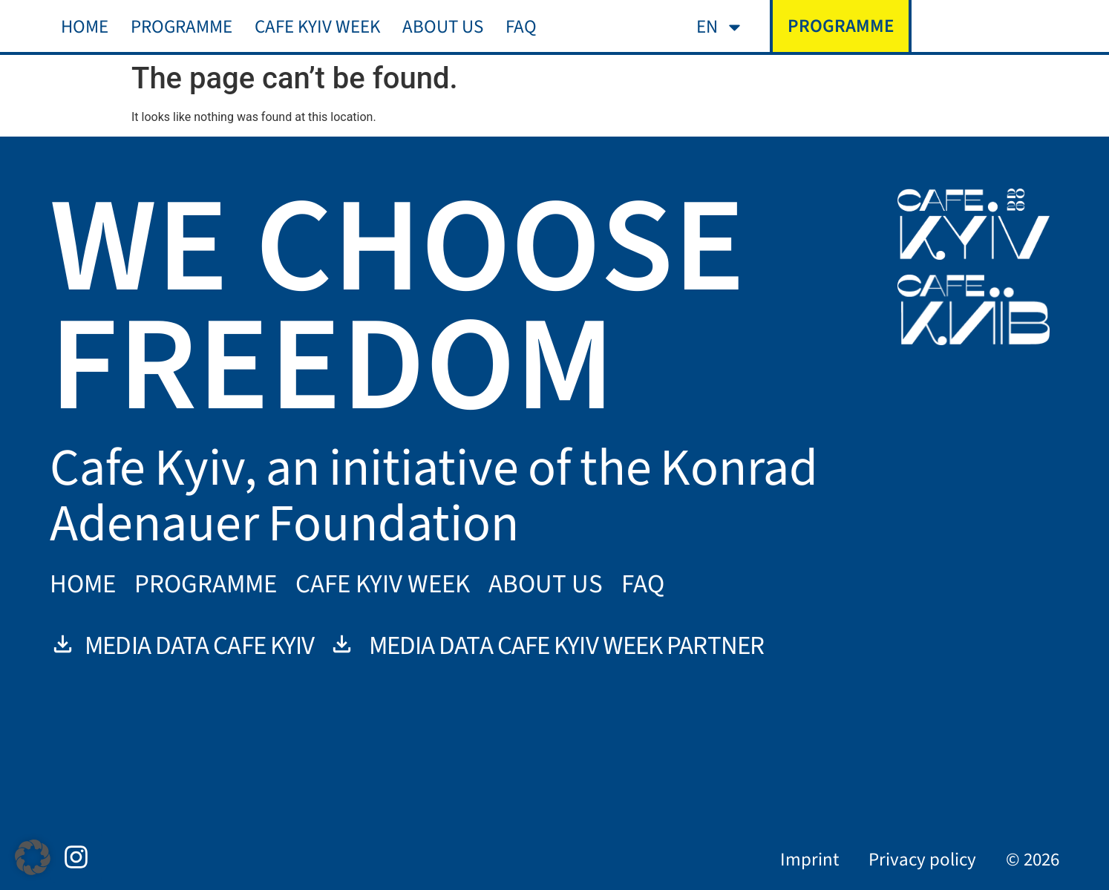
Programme (181, 26)
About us (442, 26)
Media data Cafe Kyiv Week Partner (546, 645)
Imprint (809, 859)
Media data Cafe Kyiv (182, 645)
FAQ (521, 26)
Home (84, 26)
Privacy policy (922, 859)
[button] (32, 857)
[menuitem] (720, 27)
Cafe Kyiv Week (317, 26)
